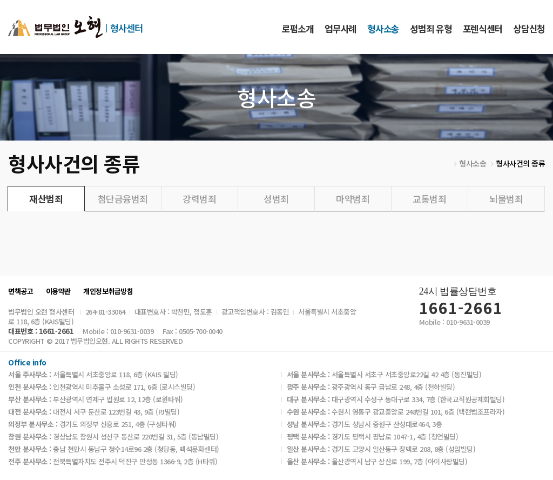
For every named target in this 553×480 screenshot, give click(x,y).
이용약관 (58, 291)
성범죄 (276, 198)
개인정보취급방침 (108, 291)
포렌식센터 (482, 28)
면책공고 (20, 291)
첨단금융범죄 (123, 198)
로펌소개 (298, 28)
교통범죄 (429, 198)
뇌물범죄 (506, 198)
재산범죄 (46, 198)
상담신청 (529, 28)
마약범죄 (352, 198)
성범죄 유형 (430, 28)
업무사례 (340, 28)
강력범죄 (199, 198)
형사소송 (383, 28)
